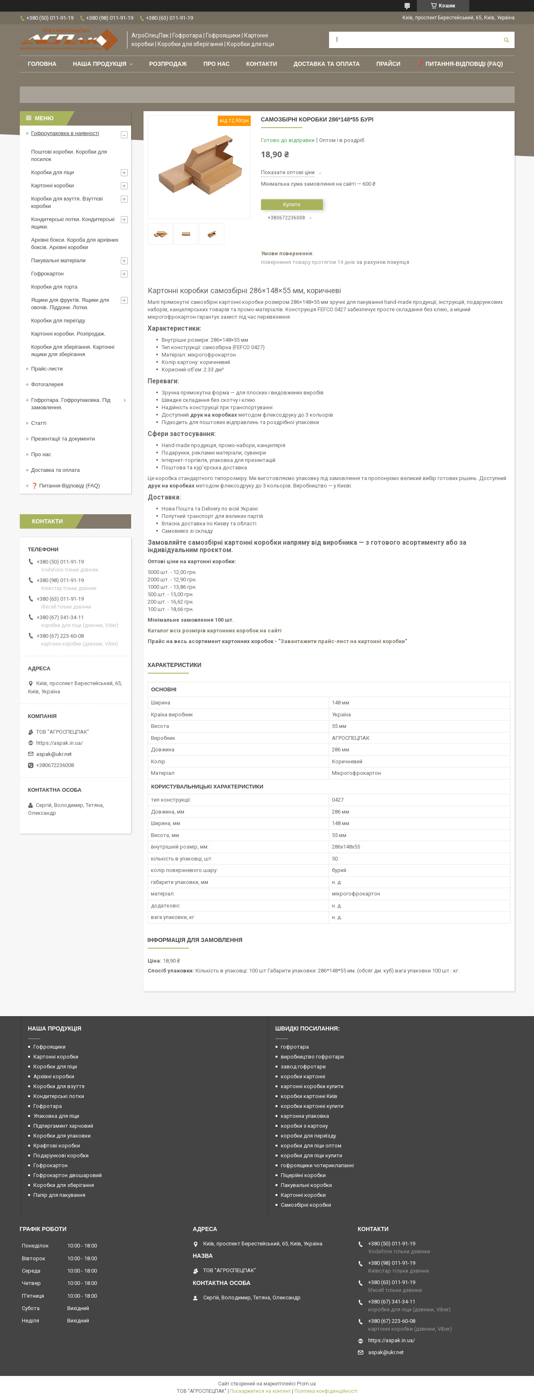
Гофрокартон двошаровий (67, 1175)
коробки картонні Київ (309, 1096)
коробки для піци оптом (311, 1146)
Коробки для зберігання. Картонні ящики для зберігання (73, 350)
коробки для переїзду (308, 1136)
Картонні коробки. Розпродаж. (68, 334)
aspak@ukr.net (54, 754)
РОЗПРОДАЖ (168, 64)
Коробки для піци (52, 172)
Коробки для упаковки (62, 1136)
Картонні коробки (52, 185)
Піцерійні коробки (303, 1175)
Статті (39, 423)
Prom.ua (306, 1384)
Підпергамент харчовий (63, 1126)
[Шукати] (506, 40)
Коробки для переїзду (58, 320)
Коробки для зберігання (63, 1185)
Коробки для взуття (59, 1086)
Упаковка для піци (56, 1116)
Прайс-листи (47, 369)
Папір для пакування (59, 1195)
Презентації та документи (63, 439)
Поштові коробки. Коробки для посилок (69, 155)
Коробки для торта (54, 287)
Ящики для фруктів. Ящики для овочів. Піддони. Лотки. (70, 303)
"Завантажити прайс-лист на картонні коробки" (342, 641)
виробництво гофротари (312, 1057)
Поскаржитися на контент (260, 1391)
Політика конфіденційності (326, 1391)
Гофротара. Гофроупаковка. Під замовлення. (71, 403)
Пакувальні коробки (306, 1185)
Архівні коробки (53, 1076)
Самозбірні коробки (306, 1205)
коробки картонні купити (312, 1106)
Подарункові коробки (61, 1155)
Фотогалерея (47, 384)
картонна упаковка (305, 1116)
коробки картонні (303, 1076)
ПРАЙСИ (388, 64)
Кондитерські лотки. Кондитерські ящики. (73, 223)
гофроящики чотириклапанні (317, 1165)
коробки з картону (304, 1126)
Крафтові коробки (56, 1146)
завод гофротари (303, 1066)
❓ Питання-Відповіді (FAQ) (460, 64)
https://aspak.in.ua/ (59, 743)
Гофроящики (49, 1047)
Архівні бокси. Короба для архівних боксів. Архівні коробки (75, 243)
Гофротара (47, 1106)
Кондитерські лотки (58, 1096)
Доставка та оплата (327, 64)
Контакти (261, 64)
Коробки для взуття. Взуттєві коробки (67, 202)
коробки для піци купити (311, 1155)
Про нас (216, 64)
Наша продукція (100, 64)
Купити (292, 204)
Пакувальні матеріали (58, 260)
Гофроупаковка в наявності (65, 133)
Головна (42, 64)
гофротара (295, 1047)
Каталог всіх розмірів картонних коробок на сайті (215, 630)
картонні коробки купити (312, 1086)
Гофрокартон (47, 273)
